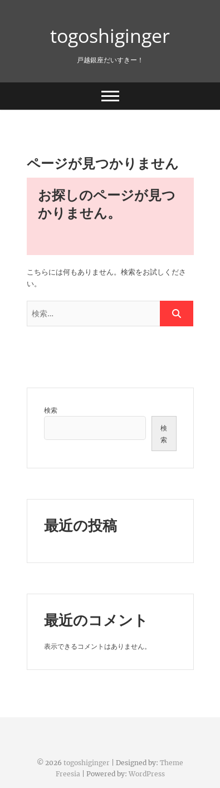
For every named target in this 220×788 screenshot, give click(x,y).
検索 (50, 410)
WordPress (147, 774)
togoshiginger (110, 35)
